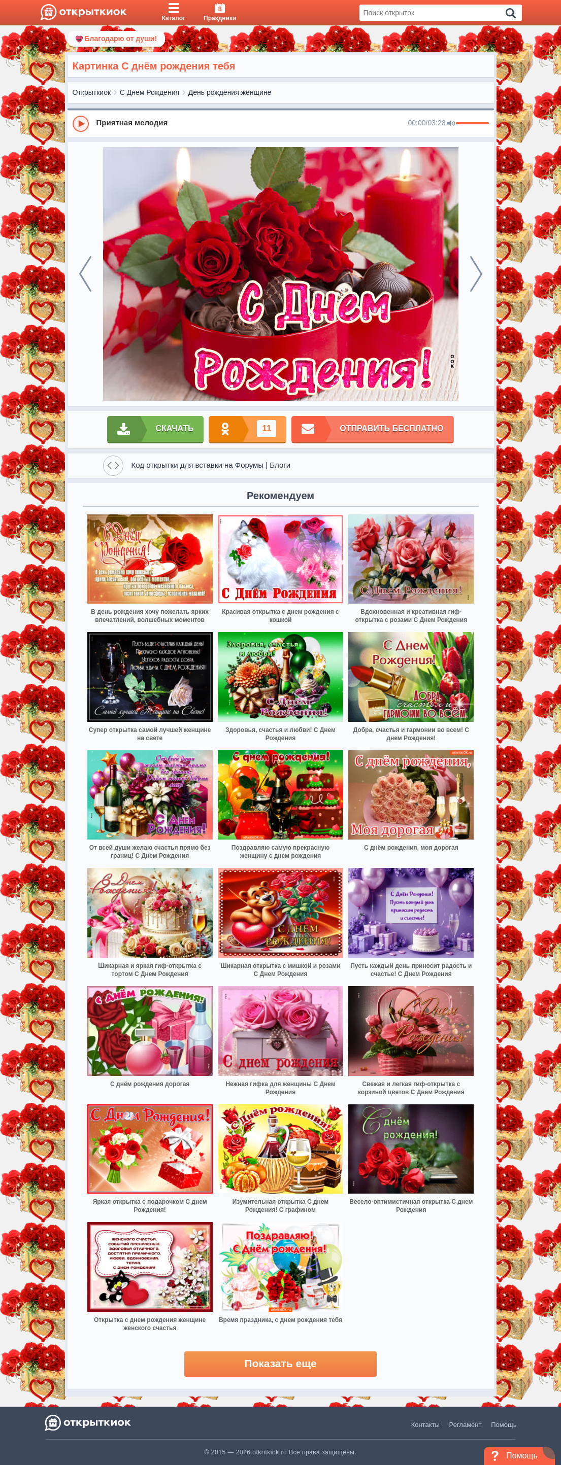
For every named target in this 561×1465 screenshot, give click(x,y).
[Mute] (451, 124)
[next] (476, 274)
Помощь (503, 1424)
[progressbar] (472, 123)
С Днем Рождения (149, 92)
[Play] (81, 124)
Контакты (425, 1424)
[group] (281, 123)
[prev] (85, 274)
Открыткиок (92, 92)
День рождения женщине (230, 92)
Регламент (465, 1424)
